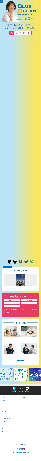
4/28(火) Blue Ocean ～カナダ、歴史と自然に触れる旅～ (20, 281)
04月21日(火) (29, 303)
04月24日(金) (11, 300)
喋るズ (3, 428)
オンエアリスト (23, 399)
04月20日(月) (11, 305)
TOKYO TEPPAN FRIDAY (6, 438)
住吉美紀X (15, 263)
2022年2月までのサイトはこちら (20, 444)
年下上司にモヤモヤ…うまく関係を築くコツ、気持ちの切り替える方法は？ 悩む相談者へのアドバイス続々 (29, 355)
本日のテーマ (4, 397)
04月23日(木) (29, 300)
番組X (9, 263)
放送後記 (4, 399)
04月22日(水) (11, 303)
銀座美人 (4, 400)
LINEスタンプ (31, 263)
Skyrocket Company (5, 424)
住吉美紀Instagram (26, 263)
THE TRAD (3, 421)
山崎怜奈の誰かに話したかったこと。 (7, 418)
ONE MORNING (4, 411)
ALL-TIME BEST (4, 414)
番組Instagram (20, 263)
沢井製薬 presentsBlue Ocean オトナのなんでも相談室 (7, 402)
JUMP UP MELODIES (5, 434)
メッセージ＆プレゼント (24, 397)
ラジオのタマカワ (4, 431)
